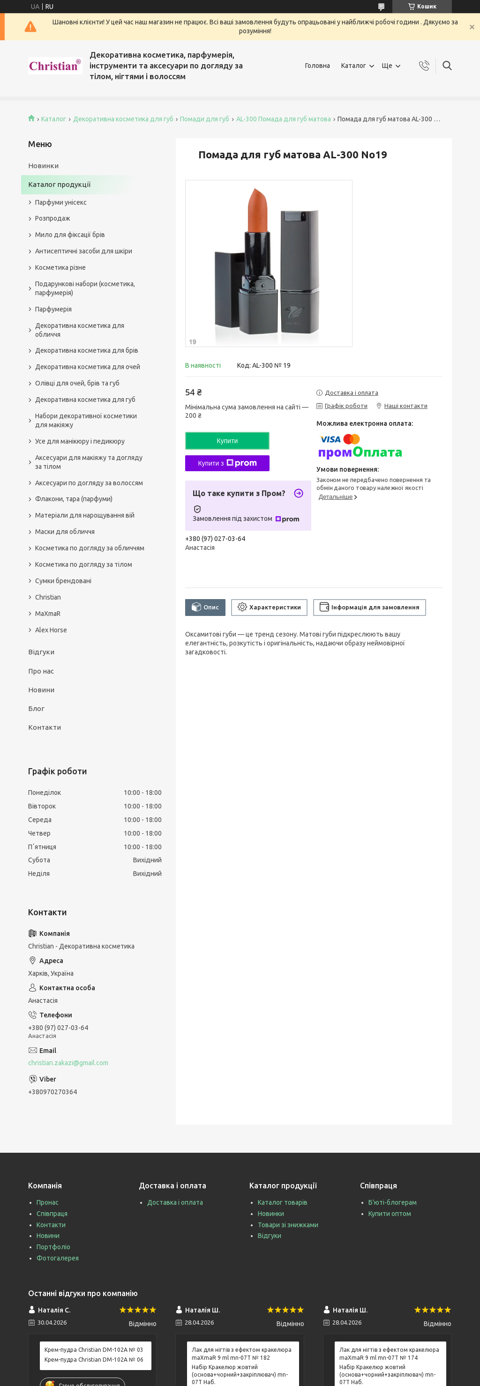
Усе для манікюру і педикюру (80, 441)
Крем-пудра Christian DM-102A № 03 (94, 1350)
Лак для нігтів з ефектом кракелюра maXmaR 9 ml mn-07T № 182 (242, 1353)
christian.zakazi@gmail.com (68, 1063)
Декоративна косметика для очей (87, 367)
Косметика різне (60, 267)
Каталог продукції (59, 184)
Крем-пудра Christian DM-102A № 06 (94, 1359)
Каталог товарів (283, 1202)
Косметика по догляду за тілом (83, 564)
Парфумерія (53, 309)
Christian (48, 597)
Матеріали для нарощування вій (85, 515)
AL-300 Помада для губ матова (283, 119)
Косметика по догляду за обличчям (89, 548)
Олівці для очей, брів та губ (77, 383)
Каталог (353, 65)
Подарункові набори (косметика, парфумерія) (85, 288)
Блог (36, 708)
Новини (41, 690)
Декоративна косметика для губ (123, 119)
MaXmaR (47, 613)
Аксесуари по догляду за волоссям (89, 483)
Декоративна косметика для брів (86, 350)
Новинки (43, 166)
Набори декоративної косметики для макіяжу (86, 420)
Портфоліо (53, 1247)
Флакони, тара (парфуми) (73, 499)
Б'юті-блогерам (392, 1202)
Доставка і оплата (175, 1202)
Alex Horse (51, 630)
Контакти (44, 727)
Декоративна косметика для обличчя (79, 330)
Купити (227, 441)
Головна (317, 65)
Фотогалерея (58, 1258)
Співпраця (52, 1213)
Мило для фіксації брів (70, 234)
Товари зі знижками (288, 1225)
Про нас (41, 671)
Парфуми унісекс (61, 202)
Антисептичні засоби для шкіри (83, 251)
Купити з (227, 463)
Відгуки (41, 652)
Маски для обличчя (65, 531)
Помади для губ (204, 119)
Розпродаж (52, 218)
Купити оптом (389, 1213)
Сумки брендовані (63, 581)
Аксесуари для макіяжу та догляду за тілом (88, 462)
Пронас (48, 1202)
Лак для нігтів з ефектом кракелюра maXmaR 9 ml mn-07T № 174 (389, 1353)
